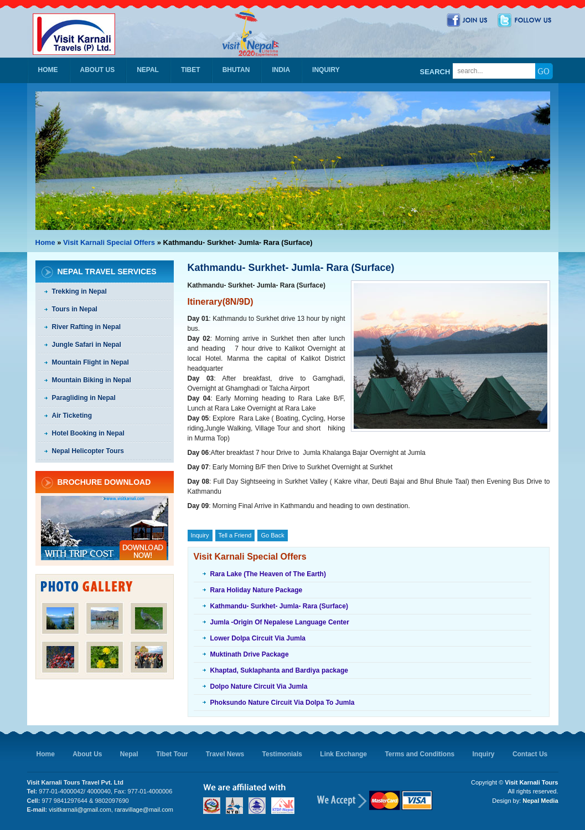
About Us (97, 70)
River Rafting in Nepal (86, 327)
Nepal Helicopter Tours (88, 451)
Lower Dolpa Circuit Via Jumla (258, 638)
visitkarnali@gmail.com (80, 809)
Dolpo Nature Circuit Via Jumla (259, 686)
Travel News (225, 754)
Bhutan (236, 70)
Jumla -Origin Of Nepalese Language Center (279, 622)
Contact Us (529, 754)
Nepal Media (540, 800)
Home (48, 70)
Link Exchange (343, 754)
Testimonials (282, 754)
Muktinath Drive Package (249, 654)
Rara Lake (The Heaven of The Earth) (268, 574)
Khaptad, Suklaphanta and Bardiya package (279, 670)
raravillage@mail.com (144, 809)
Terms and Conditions (419, 754)
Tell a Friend (235, 535)
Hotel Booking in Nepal (88, 433)
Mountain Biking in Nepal (91, 380)
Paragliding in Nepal (84, 398)
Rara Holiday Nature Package (256, 590)
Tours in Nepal (74, 309)
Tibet (190, 70)
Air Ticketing (72, 415)
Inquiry (326, 70)
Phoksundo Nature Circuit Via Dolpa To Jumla (282, 702)
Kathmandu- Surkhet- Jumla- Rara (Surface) (279, 606)
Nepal (148, 70)
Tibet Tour (172, 754)
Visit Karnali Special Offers (109, 242)
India (281, 70)
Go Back (272, 535)
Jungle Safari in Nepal (86, 345)
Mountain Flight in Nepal (90, 362)
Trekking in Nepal (79, 291)
